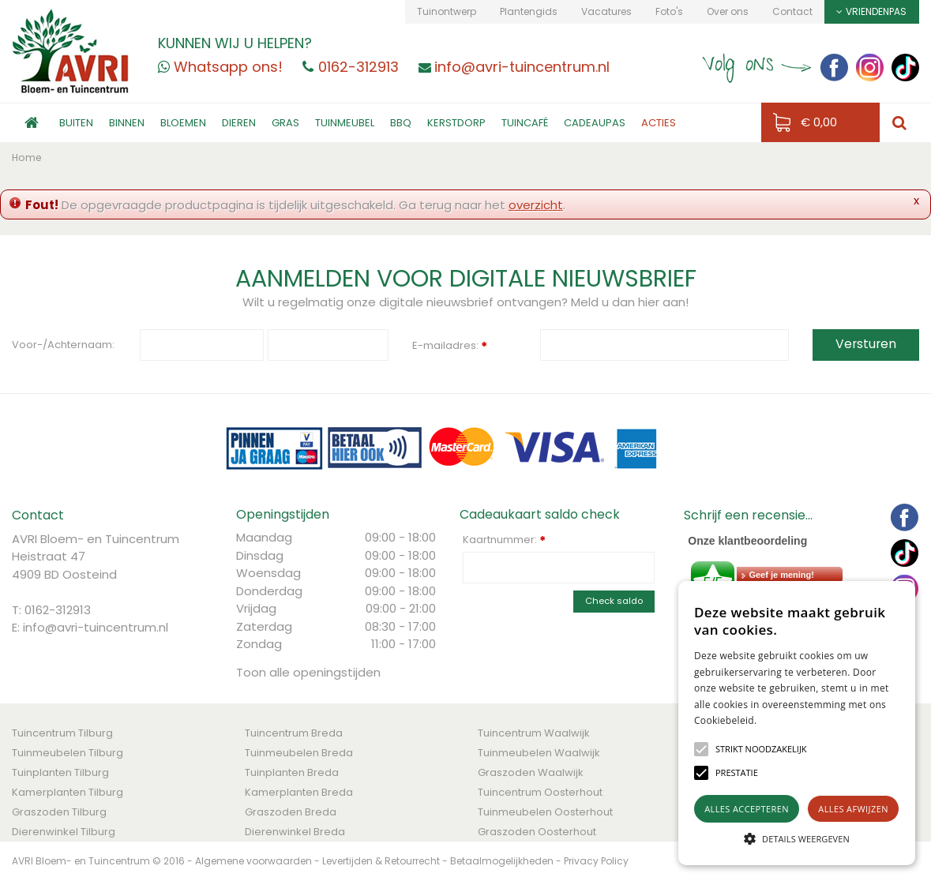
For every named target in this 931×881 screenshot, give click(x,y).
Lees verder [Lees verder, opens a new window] (784, 720)
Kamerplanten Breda (299, 792)
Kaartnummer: (504, 540)
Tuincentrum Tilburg (62, 733)
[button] (761, 749)
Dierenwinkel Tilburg (63, 832)
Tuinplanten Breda (292, 772)
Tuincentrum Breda (294, 733)
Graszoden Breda (290, 812)
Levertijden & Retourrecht (381, 861)
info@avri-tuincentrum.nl (95, 627)
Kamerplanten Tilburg (67, 792)
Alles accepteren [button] (746, 809)
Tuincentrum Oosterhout (540, 792)
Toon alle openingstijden (308, 672)
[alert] (796, 723)
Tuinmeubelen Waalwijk (539, 753)
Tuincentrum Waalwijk (534, 733)
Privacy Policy (596, 861)
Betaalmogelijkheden (502, 861)
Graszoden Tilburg (59, 812)
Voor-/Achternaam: (63, 344)
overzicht (536, 205)
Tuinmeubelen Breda (299, 753)
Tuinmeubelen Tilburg (67, 753)
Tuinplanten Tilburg (60, 772)
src (899, 122)
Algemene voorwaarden (253, 861)
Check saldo (614, 600)
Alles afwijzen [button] (853, 809)
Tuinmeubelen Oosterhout (545, 812)
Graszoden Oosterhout (537, 832)
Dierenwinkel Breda (295, 832)
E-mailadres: (449, 346)
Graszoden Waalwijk (531, 772)
